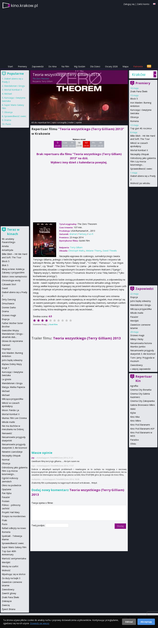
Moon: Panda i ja (10, 410)
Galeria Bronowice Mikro (142, 404)
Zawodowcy (136, 365)
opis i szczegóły (59, 122)
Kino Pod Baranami (140, 424)
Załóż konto (143, 4)
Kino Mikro (135, 420)
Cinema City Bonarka (140, 389)
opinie (79, 122)
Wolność (6, 570)
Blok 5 (5, 265)
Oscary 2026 (111, 66)
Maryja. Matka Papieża (13, 387)
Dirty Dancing (9, 299)
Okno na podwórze (11, 485)
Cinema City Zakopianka (142, 400)
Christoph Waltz (76, 250)
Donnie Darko (9, 307)
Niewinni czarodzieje (12, 451)
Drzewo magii (137, 335)
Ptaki (4, 520)
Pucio (8, 124)
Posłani (5, 501)
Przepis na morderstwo (14, 516)
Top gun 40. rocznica (141, 128)
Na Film (65, 66)
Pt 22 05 (72, 144)
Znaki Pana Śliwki (138, 91)
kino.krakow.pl (24, 5)
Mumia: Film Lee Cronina (14, 418)
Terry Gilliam (47, 81)
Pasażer (134, 316)
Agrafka (134, 385)
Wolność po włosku (140, 183)
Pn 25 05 (93, 144)
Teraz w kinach (13, 231)
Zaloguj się (129, 4)
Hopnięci (6, 348)
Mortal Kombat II (139, 150)
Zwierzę (6, 605)
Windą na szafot (10, 566)
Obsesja (134, 117)
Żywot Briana (8, 609)
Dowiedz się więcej (39, 623)
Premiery (22, 66)
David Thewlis (110, 250)
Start (10, 66)
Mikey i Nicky (136, 339)
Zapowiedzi (38, 66)
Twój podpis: (38, 525)
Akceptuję (146, 621)
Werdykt (134, 320)
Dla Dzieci (95, 66)
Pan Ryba (6, 493)
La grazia (6, 379)
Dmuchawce (8, 303)
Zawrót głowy (9, 593)
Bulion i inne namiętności (14, 276)
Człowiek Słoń (9, 284)
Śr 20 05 (57, 144)
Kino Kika (134, 416)
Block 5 (134, 98)
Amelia (5, 246)
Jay (32, 457)
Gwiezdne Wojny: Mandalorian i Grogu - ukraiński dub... (13, 333)
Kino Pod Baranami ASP (142, 428)
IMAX (132, 408)
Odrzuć (129, 621)
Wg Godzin (79, 66)
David (5, 288)
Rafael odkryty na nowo (14, 528)
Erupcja (134, 297)
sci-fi (91, 234)
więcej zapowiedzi (141, 368)
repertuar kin (44, 122)
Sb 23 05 (79, 144)
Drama (7, 120)
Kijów (133, 412)
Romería (6, 532)
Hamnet (6, 345)
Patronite (138, 66)
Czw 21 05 (65, 144)
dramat (73, 234)
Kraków (139, 74)
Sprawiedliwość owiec (141, 168)
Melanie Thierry (93, 250)
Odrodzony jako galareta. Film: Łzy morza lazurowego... (143, 161)
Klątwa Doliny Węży (12, 364)
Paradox (134, 439)
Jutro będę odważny (140, 301)
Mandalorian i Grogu (140, 305)
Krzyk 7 (5, 368)
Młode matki (136, 312)
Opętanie (6, 489)
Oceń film (53, 324)
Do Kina (52, 66)
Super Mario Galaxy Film (14, 547)
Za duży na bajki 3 (11, 578)
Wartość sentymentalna (14, 558)
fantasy (83, 234)
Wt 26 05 (100, 144)
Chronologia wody (11, 280)
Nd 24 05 (86, 144)
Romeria (134, 121)
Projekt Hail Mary (10, 512)
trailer (71, 122)
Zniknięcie (7, 601)
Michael (8, 93)
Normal (5, 459)
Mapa (125, 66)
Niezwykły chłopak (139, 154)
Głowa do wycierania (12, 341)
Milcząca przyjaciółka (141, 309)
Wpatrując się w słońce (13, 574)
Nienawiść (7, 433)
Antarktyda (7, 250)
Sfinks (133, 443)
